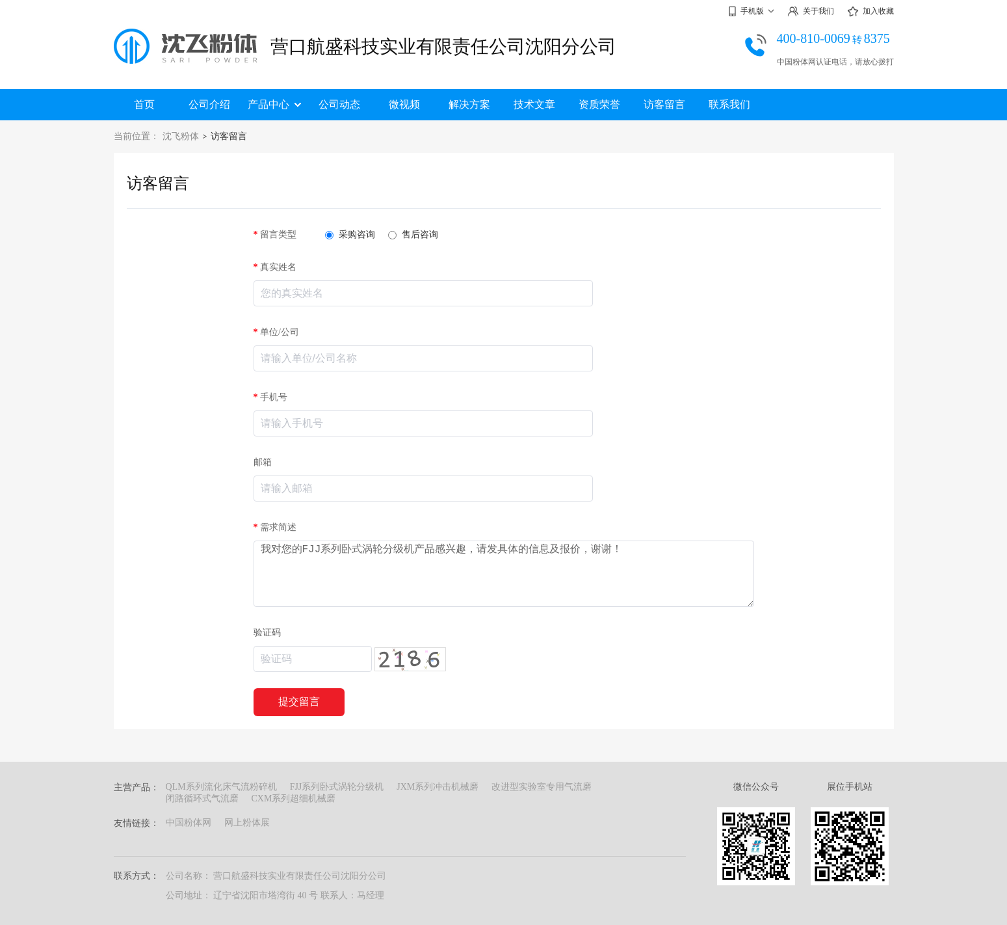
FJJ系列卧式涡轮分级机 (337, 787)
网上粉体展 (247, 822)
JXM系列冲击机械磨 (437, 787)
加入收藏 (870, 12)
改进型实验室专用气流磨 (541, 787)
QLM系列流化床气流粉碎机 (221, 787)
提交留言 (299, 701)
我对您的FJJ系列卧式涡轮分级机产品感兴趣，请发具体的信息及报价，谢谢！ (504, 574)
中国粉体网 (188, 822)
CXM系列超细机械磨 (294, 798)
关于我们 (810, 11)
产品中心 (274, 104)
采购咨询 (350, 234)
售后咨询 (413, 234)
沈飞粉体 (181, 136)
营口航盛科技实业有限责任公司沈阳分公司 (443, 46)
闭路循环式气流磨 (202, 798)
